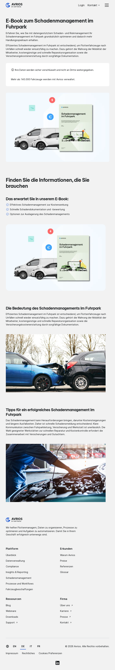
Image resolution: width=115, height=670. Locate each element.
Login (81, 5)
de (23, 646)
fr (38, 646)
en (14, 646)
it (31, 646)
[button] (93, 5)
